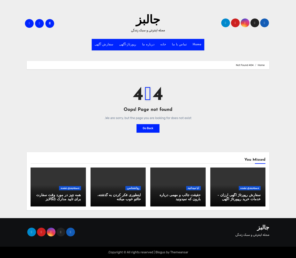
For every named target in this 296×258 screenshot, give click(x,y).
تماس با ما (179, 44)
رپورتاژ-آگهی (127, 44)
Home (197, 44)
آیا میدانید (193, 188)
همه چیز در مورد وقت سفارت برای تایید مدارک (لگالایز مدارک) (58, 199)
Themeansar (179, 252)
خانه (163, 44)
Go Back (148, 128)
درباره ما (148, 44)
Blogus (160, 252)
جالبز (148, 20)
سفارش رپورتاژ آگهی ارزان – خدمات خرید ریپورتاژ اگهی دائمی (239, 199)
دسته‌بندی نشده (249, 188)
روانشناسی (133, 188)
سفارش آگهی (104, 44)
